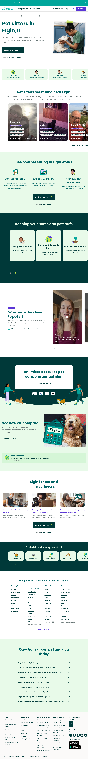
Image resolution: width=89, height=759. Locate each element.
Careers (23, 728)
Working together (26, 739)
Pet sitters (40, 720)
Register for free (13, 50)
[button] (67, 317)
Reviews (7, 747)
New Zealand (65, 608)
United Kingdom (66, 592)
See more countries (68, 622)
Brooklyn (30, 619)
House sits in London (59, 725)
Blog (22, 731)
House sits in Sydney (59, 735)
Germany (64, 600)
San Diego (31, 611)
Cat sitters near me (43, 722)
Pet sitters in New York (43, 731)
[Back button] (10, 145)
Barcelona (48, 617)
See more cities (50, 622)
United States (65, 589)
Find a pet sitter (22, 9)
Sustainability (25, 725)
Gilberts (13, 606)
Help (66, 9)
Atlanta (30, 622)
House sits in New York (59, 728)
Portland (30, 603)
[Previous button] (55, 348)
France (63, 606)
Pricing (7, 729)
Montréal (47, 619)
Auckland (47, 611)
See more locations (34, 624)
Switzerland (65, 619)
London (47, 589)
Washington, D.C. (33, 616)
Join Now (81, 9)
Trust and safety (10, 732)
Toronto (47, 608)
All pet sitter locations (43, 750)
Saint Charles (15, 592)
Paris (46, 614)
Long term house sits (59, 722)
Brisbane (47, 600)
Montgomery (15, 608)
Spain (63, 603)
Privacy (45, 756)
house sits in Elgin (14, 57)
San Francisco (32, 600)
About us (24, 720)
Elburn (13, 603)
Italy (62, 614)
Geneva (13, 595)
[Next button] (16, 145)
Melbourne (48, 595)
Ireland (63, 617)
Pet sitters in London (43, 728)
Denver (30, 605)
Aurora (13, 589)
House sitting (57, 720)
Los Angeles (31, 594)
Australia (64, 595)
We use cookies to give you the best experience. (20, 3)
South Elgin (14, 611)
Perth (46, 598)
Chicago (30, 614)
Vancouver (48, 603)
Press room (24, 733)
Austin (30, 608)
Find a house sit (35, 9)
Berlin (46, 606)
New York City (32, 592)
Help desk (8, 735)
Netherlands (65, 611)
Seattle (30, 597)
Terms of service (34, 756)
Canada (63, 598)
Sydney (47, 592)
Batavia (13, 600)
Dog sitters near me (43, 725)
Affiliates (23, 736)
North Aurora (15, 598)
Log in (72, 9)
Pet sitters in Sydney (43, 738)
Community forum (27, 722)
